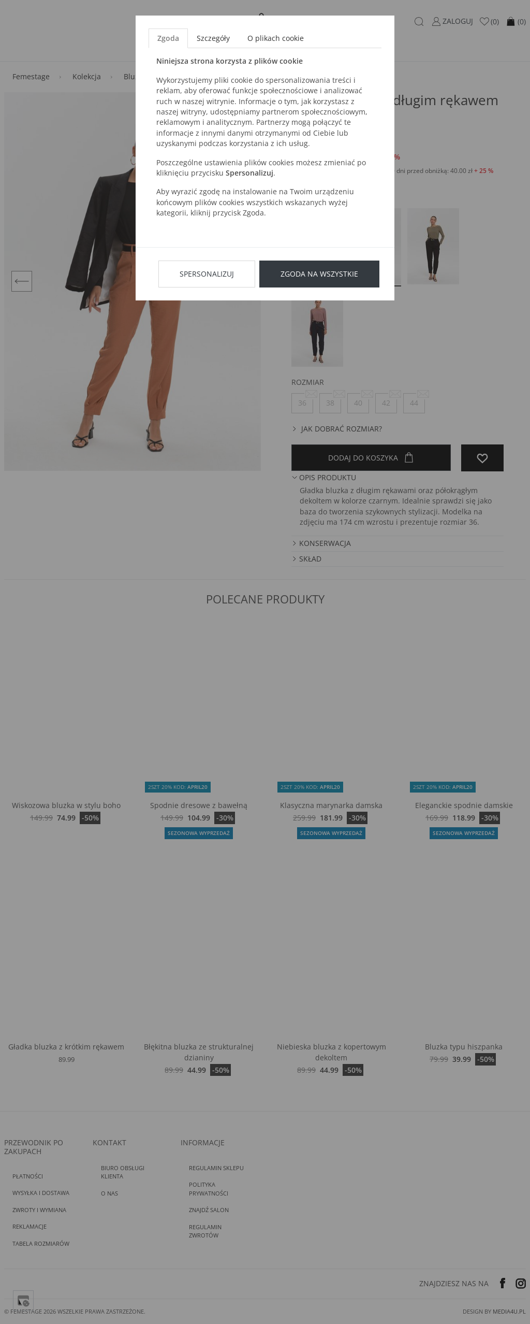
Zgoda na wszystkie (319, 274)
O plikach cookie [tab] (275, 38)
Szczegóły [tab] (213, 38)
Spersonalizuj (207, 274)
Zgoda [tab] (168, 38)
